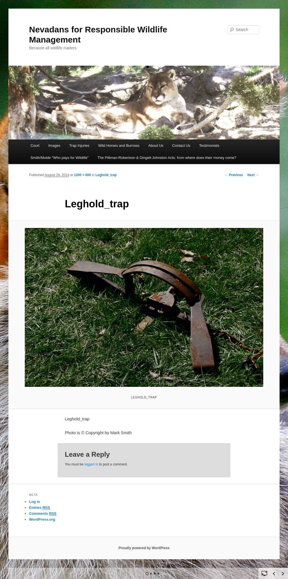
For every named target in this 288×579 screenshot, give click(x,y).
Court (34, 145)
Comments (43, 513)
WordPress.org (42, 519)
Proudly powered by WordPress (143, 548)
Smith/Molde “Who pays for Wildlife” (59, 158)
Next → (253, 175)
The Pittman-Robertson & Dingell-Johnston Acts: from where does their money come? (167, 158)
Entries (39, 507)
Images (54, 145)
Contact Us (181, 145)
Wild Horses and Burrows (119, 145)
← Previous (233, 175)
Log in (34, 502)
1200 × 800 (82, 175)
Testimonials (209, 145)
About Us (155, 145)
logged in (91, 464)
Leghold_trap (106, 175)
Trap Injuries (79, 145)
